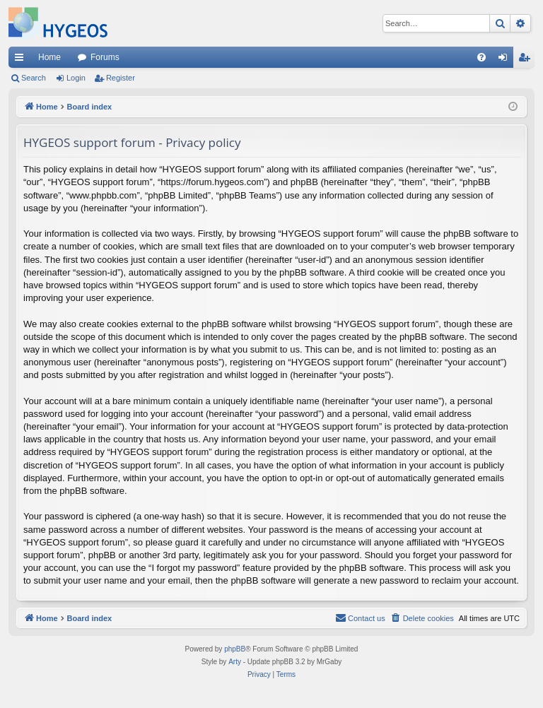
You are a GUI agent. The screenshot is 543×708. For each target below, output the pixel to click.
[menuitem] (481, 57)
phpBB (234, 649)
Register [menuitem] (527, 60)
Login (76, 77)
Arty (234, 662)
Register (120, 77)
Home (49, 57)
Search (33, 77)
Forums (104, 57)
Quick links (22, 60)
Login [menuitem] (505, 60)
